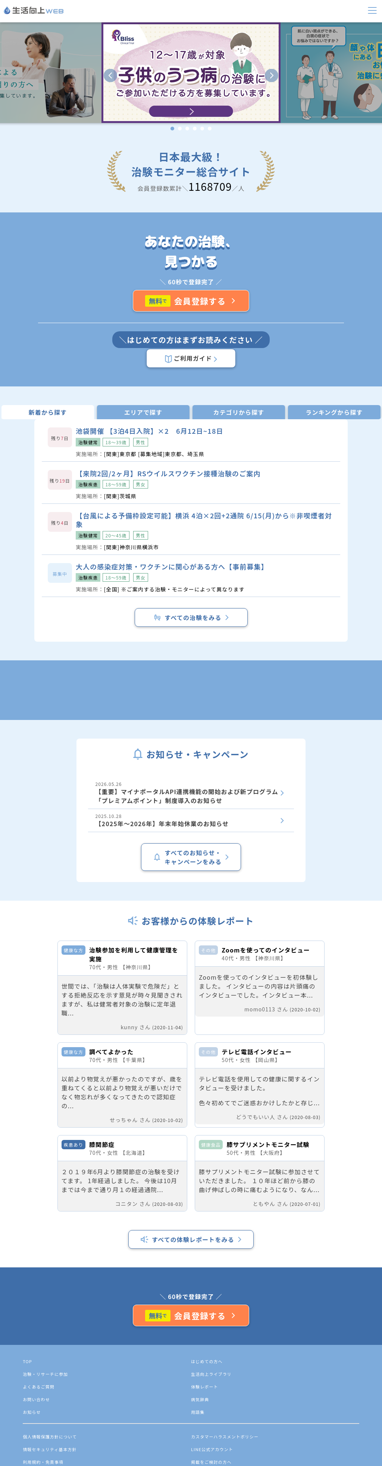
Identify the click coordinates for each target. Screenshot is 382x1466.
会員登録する (25, 396)
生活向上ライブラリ (54, 110)
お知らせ (39, 122)
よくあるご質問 (48, 144)
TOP (38, 1450)
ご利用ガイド (27, 429)
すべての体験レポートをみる (40, 1397)
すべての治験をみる (35, 814)
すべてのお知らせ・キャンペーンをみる (30, 918)
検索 (84, 60)
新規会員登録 (36, 74)
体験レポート (45, 133)
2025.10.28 (58, 896)
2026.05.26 (126, 871)
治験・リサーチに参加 (57, 99)
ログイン (30, 82)
